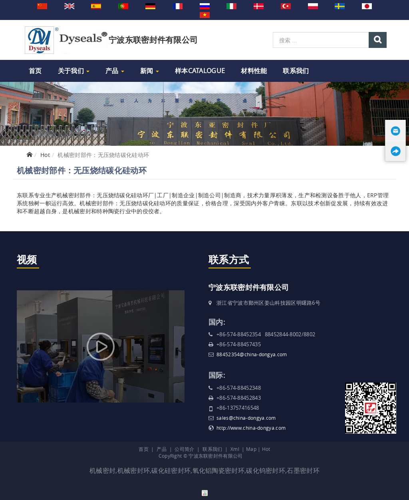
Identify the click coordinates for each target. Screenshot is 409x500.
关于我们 (74, 70)
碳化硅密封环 (171, 470)
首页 (35, 70)
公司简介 (184, 449)
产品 (114, 70)
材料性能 (254, 70)
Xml (234, 449)
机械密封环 (133, 470)
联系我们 (296, 70)
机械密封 (102, 470)
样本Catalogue (200, 70)
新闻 (149, 70)
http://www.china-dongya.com (251, 428)
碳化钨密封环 (265, 470)
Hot (45, 155)
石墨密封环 (303, 470)
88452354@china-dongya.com (251, 354)
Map (251, 449)
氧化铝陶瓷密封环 (218, 470)
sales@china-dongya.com (246, 418)
